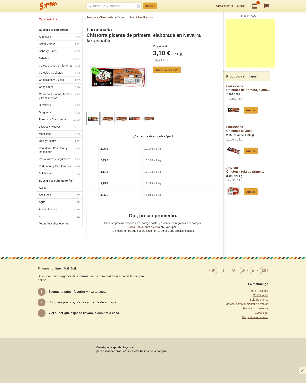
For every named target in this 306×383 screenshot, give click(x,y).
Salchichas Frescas (141, 17)
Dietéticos (60, 106)
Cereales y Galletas (60, 73)
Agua (60, 202)
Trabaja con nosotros (255, 308)
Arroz (60, 217)
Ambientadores (60, 210)
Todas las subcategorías (53, 223)
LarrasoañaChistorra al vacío (239, 128)
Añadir (250, 110)
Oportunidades (48, 19)
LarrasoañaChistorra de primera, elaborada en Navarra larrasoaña (248, 88)
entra (156, 227)
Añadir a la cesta (166, 70)
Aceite (60, 188)
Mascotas (60, 134)
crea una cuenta (139, 227)
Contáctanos (260, 295)
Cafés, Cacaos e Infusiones (60, 66)
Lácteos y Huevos (60, 127)
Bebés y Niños (60, 52)
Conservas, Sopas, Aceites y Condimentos (60, 96)
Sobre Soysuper (258, 290)
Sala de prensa (259, 299)
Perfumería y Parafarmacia (60, 167)
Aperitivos (60, 37)
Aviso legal (261, 313)
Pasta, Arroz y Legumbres (60, 160)
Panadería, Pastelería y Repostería (60, 150)
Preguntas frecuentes (255, 317)
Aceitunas (60, 195)
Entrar (241, 5)
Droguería (60, 113)
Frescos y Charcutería (100, 17)
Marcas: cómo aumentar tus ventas (246, 303)
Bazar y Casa (60, 44)
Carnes (121, 17)
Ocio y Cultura (60, 141)
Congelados (60, 87)
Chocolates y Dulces (60, 80)
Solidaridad (60, 174)
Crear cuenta (224, 5)
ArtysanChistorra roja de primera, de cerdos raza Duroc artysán (248, 169)
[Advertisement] (250, 43)
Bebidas (60, 59)
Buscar (150, 6)
